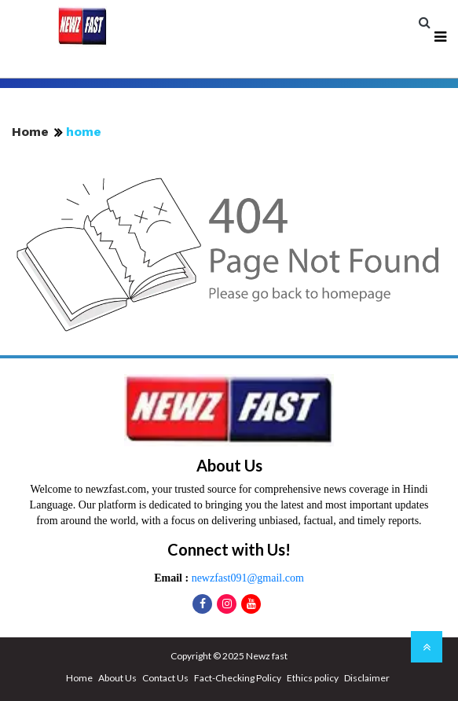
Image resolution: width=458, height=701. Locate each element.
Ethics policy (313, 678)
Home (30, 131)
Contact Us (165, 678)
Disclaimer (367, 678)
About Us (117, 678)
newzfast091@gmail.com (246, 578)
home (83, 131)
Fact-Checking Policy (237, 678)
